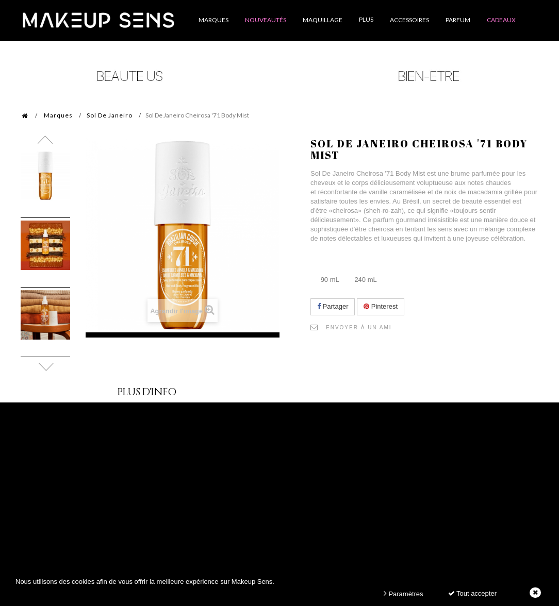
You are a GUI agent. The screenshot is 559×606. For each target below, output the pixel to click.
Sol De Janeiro (110, 115)
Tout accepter (472, 593)
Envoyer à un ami (359, 327)
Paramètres (403, 593)
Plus (366, 19)
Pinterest (381, 306)
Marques (58, 115)
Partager (332, 306)
